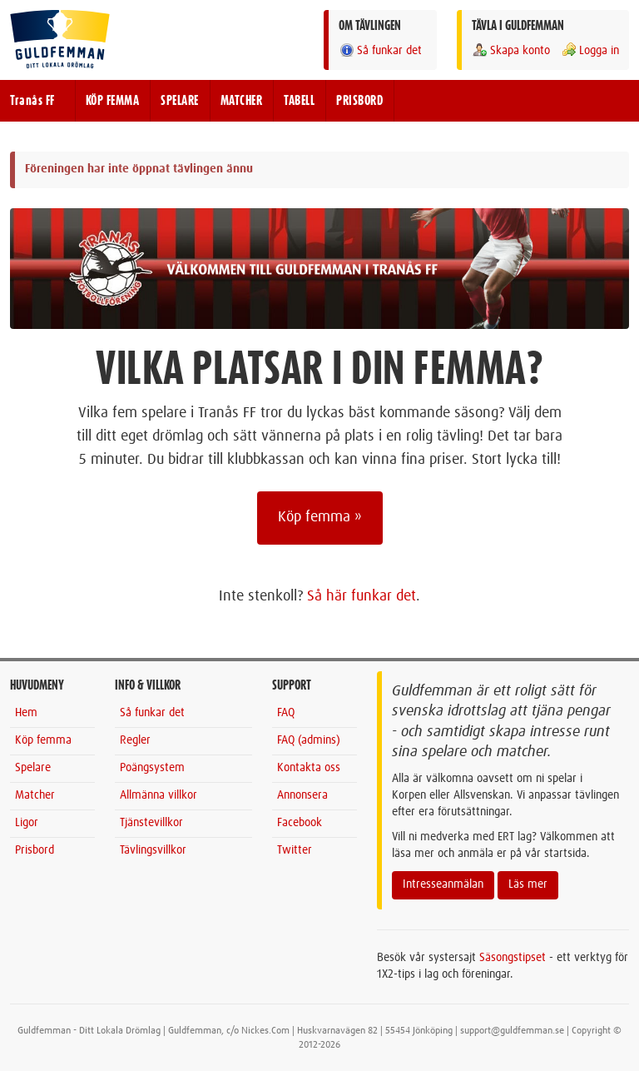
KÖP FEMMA (113, 101)
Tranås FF (32, 101)
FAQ (286, 713)
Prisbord (34, 850)
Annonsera (302, 795)
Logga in (590, 50)
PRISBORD (359, 101)
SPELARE (180, 101)
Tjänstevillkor (151, 823)
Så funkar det (380, 50)
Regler (135, 740)
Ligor (26, 823)
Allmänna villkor (158, 795)
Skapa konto (511, 50)
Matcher (35, 795)
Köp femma (43, 740)
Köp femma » (320, 517)
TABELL (299, 101)
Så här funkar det (361, 596)
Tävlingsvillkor (153, 850)
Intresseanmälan (443, 884)
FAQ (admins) (308, 740)
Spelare (33, 768)
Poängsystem (152, 768)
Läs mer (527, 884)
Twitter (294, 850)
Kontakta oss (308, 768)
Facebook (299, 823)
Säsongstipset (512, 958)
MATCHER (241, 101)
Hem (26, 713)
